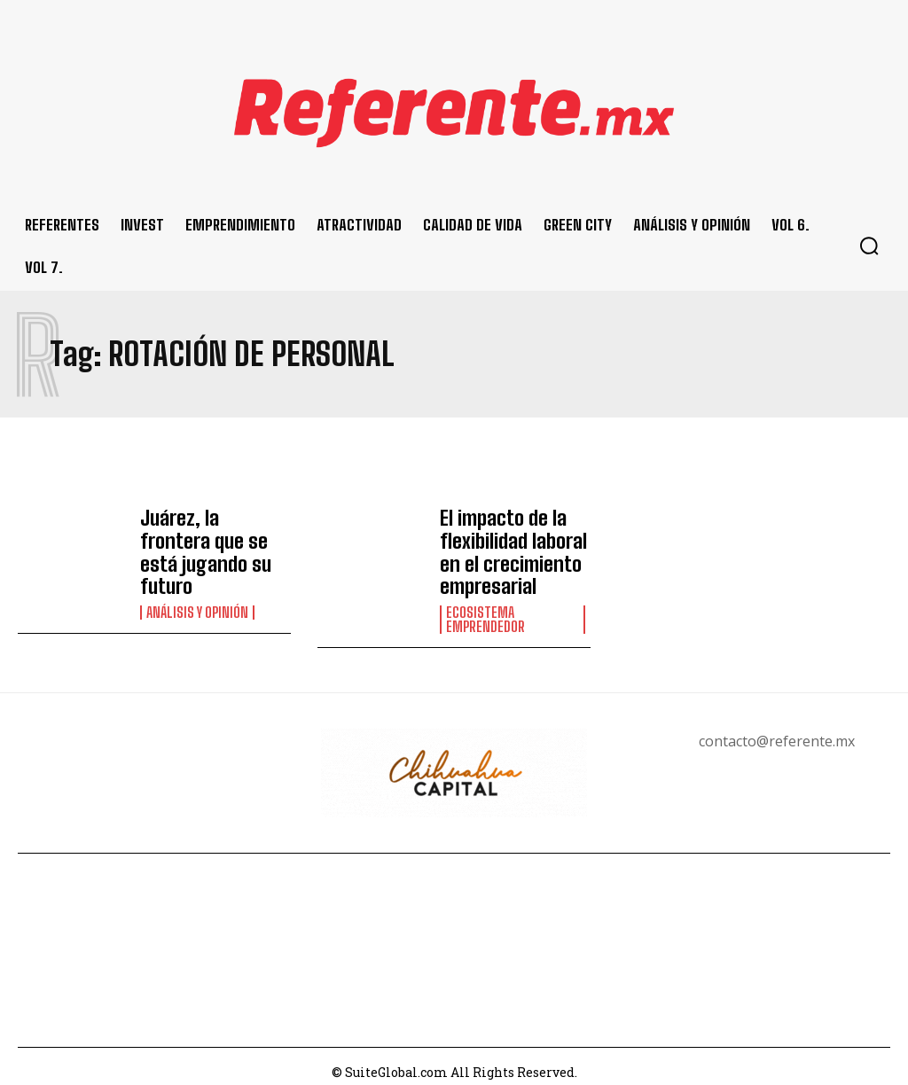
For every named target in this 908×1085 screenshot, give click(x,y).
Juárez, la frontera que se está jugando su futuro (211, 541)
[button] (869, 245)
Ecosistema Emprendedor (485, 606)
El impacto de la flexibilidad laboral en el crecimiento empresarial (506, 546)
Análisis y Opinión (197, 584)
